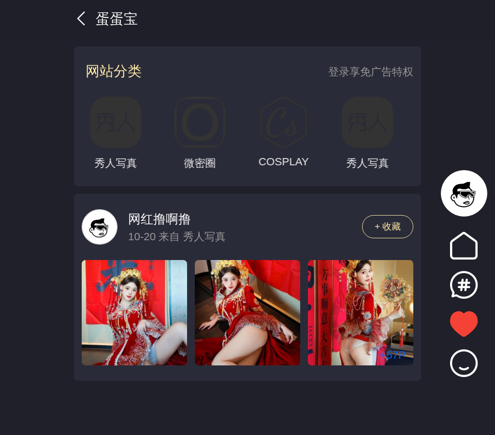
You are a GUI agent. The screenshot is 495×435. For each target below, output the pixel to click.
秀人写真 (204, 237)
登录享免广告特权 (370, 72)
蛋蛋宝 (106, 19)
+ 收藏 (388, 226)
